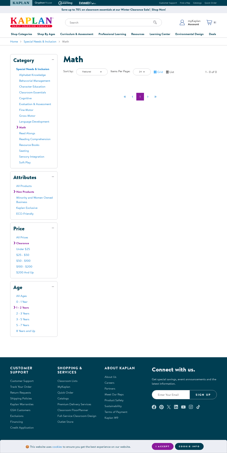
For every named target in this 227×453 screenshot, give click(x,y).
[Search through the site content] (113, 22)
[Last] (155, 96)
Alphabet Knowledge (32, 75)
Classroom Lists (67, 381)
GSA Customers (20, 410)
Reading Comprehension (35, 139)
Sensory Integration (31, 156)
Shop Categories (21, 34)
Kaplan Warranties (22, 404)
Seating (24, 151)
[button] (190, 22)
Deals (212, 34)
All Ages (21, 296)
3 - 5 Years (22, 319)
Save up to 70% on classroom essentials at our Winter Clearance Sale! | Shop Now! (113, 9)
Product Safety (114, 400)
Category (23, 60)
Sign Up (203, 395)
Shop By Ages (46, 34)
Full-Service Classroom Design (76, 416)
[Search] (155, 22)
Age (17, 287)
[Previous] (132, 96)
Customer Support (168, 2)
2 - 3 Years (22, 313)
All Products (24, 186)
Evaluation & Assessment (35, 104)
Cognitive (25, 98)
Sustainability (113, 406)
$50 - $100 (23, 261)
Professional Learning (112, 34)
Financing (16, 422)
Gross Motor (27, 116)
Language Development (34, 121)
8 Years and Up (25, 331)
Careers (109, 383)
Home (14, 41)
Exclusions (17, 416)
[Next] (148, 96)
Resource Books (29, 145)
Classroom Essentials (32, 92)
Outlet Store (65, 422)
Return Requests (20, 392)
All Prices (22, 237)
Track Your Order (21, 387)
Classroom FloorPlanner (72, 410)
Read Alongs (27, 133)
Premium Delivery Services (74, 404)
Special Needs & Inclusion (40, 41)
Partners (110, 388)
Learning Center (160, 34)
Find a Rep (185, 2)
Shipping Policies (21, 398)
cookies (57, 447)
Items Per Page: (120, 71)
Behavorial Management (34, 81)
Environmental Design (189, 34)
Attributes (24, 177)
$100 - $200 (24, 266)
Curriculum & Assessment (76, 34)
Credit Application (22, 427)
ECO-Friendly (25, 214)
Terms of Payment (116, 412)
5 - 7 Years (22, 325)
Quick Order (211, 2)
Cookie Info (189, 446)
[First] (125, 96)
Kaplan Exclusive (26, 208)
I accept (163, 446)
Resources (137, 34)
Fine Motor (26, 110)
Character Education (32, 86)
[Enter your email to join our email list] (171, 394)
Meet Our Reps (114, 394)
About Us (110, 377)
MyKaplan (63, 387)
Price (18, 228)
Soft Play (25, 162)
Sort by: (68, 71)
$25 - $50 (22, 255)
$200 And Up (25, 272)
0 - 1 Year (22, 302)
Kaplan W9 (111, 418)
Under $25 (23, 249)
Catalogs (197, 2)
